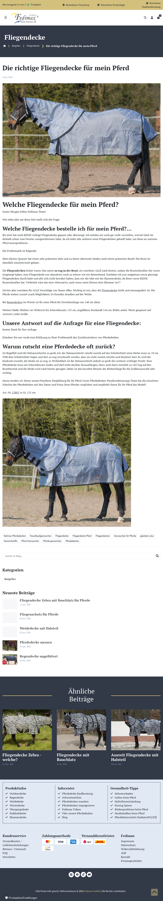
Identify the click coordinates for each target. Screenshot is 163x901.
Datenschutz (128, 845)
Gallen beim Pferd (125, 797)
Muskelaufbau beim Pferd (130, 813)
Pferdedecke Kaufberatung (77, 793)
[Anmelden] (152, 17)
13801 (15, 392)
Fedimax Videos (71, 809)
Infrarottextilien (71, 797)
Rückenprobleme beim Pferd (131, 809)
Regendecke (17, 797)
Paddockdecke (18, 813)
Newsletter (9, 857)
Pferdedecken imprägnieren (78, 805)
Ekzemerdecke (18, 817)
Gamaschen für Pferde (125, 535)
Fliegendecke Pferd (82, 535)
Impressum (127, 841)
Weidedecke (17, 801)
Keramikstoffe (10, 541)
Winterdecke (17, 805)
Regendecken (14, 302)
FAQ (5, 853)
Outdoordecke (18, 793)
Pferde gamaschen (52, 541)
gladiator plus (147, 535)
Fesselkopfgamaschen (40, 535)
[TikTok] (83, 874)
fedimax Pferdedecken (15, 535)
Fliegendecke (33, 45)
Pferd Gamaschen (30, 541)
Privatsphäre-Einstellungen (21, 898)
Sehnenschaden (124, 793)
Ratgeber (16, 45)
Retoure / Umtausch (14, 849)
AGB (123, 853)
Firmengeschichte (131, 861)
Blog (64, 817)
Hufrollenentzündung (127, 801)
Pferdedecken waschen (75, 801)
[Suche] (145, 17)
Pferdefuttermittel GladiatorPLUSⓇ (136, 817)
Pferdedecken (72, 541)
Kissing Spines (123, 805)
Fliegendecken (103, 535)
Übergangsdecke (19, 809)
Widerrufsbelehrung (132, 849)
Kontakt (125, 857)
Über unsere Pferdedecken (77, 813)
